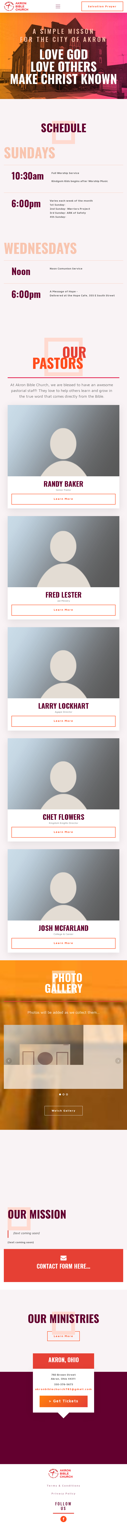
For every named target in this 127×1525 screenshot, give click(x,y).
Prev (9, 1061)
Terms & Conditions (63, 1485)
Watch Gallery (64, 1110)
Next (118, 1061)
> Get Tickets (63, 1401)
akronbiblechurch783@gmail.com (63, 1389)
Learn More (63, 498)
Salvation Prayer (102, 6)
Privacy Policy (63, 1493)
